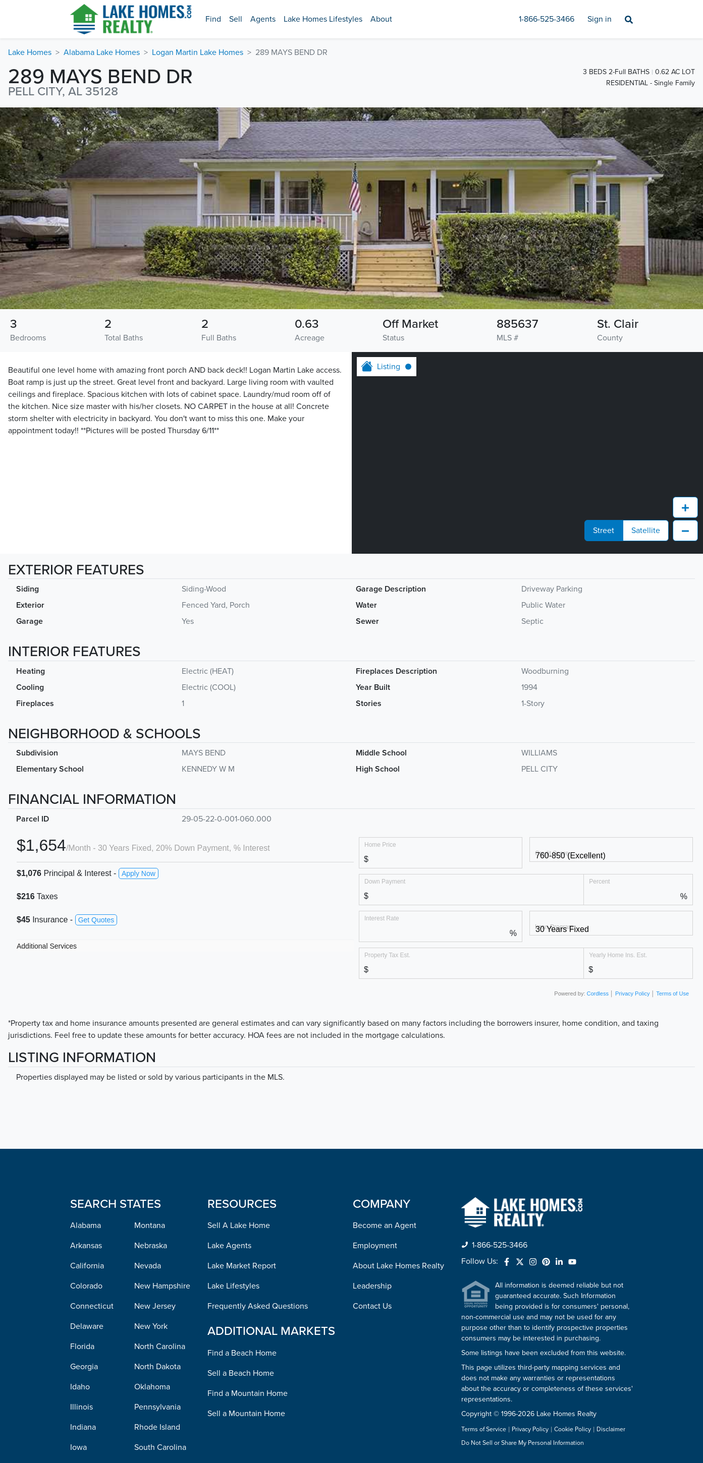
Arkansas (86, 1246)
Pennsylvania (157, 1407)
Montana (149, 1225)
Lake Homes (29, 52)
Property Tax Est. (387, 955)
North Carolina (159, 1346)
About (381, 19)
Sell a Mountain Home (246, 1414)
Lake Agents (229, 1246)
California (87, 1266)
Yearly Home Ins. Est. (618, 955)
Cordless (598, 993)
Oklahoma (152, 1387)
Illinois (81, 1407)
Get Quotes (96, 920)
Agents (263, 19)
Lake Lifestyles (233, 1286)
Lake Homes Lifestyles (323, 19)
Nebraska (150, 1246)
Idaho (80, 1387)
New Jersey (155, 1306)
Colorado (86, 1286)
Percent (599, 881)
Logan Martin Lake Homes (197, 52)
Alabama (85, 1225)
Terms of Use (672, 993)
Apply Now (138, 873)
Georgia (84, 1367)
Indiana (83, 1427)
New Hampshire (162, 1286)
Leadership (372, 1286)
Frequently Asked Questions (257, 1306)
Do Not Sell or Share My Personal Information (522, 1443)
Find (213, 19)
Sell (235, 19)
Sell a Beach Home (240, 1373)
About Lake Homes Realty (398, 1266)
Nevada (147, 1266)
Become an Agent (384, 1225)
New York (151, 1326)
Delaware (86, 1326)
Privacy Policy (632, 993)
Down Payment (384, 881)
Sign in (599, 19)
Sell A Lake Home (238, 1225)
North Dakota (157, 1367)
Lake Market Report (241, 1266)
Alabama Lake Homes (102, 52)
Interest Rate (381, 918)
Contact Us (372, 1306)
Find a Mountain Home (247, 1393)
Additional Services (47, 946)
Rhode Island (157, 1427)
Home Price (380, 844)
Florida (82, 1346)
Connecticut (92, 1306)
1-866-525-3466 (546, 19)
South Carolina (160, 1447)
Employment (375, 1246)
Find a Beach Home (242, 1353)
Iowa (78, 1447)
